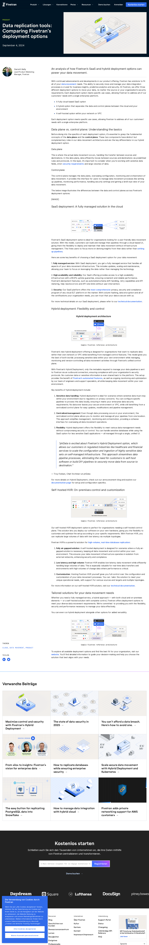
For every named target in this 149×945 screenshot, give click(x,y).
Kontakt (77, 931)
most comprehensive (101, 289)
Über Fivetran (79, 920)
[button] (35, 4)
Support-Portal (104, 920)
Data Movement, (17, 648)
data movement (68, 84)
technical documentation (130, 301)
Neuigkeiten (53, 937)
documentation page (61, 482)
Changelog (102, 927)
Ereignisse (52, 940)
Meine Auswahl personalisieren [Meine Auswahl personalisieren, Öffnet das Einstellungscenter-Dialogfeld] (25, 935)
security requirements (73, 164)
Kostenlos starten (136, 4)
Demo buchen (104, 4)
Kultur (76, 923)
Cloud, (5, 648)
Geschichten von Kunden (55, 924)
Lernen (51, 933)
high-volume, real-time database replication (109, 542)
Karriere (77, 927)
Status (101, 923)
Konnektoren (62, 4)
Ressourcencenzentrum (58, 929)
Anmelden (118, 4)
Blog (50, 920)
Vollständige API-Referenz (105, 932)
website (55, 654)
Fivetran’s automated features (87, 378)
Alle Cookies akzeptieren (25, 929)
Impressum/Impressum (83, 934)
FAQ (100, 937)
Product (29, 648)
